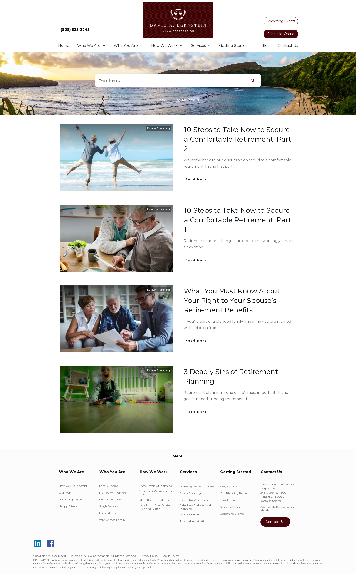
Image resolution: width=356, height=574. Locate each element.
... (235, 166)
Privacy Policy (148, 555)
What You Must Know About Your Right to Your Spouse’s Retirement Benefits (232, 300)
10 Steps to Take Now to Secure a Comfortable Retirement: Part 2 (237, 139)
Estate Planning (158, 128)
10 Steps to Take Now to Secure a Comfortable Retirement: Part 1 (237, 220)
